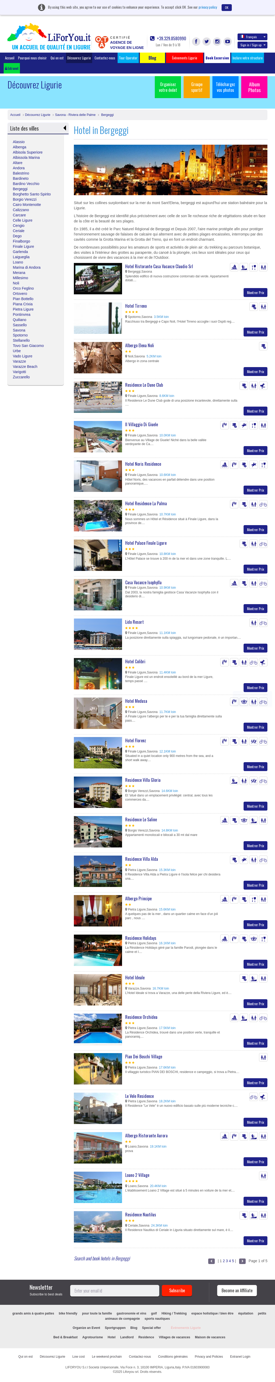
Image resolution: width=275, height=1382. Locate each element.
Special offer (151, 1328)
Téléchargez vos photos (225, 87)
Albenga (19, 147)
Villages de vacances (174, 1337)
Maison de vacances (210, 1337)
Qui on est (57, 57)
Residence (146, 1337)
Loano (18, 262)
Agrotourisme (92, 1337)
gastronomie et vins (131, 1313)
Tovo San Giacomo (28, 346)
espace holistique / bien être (212, 1313)
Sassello (20, 325)
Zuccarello (21, 377)
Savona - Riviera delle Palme (75, 115)
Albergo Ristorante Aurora (146, 1135)
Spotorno (20, 335)
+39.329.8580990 (168, 39)
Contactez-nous (105, 57)
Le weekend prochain (107, 1356)
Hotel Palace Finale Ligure (146, 543)
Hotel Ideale (135, 977)
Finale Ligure (23, 246)
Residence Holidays (140, 938)
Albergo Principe (138, 898)
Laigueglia (21, 257)
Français (253, 36)
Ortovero (20, 293)
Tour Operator (128, 57)
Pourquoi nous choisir (32, 57)
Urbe (17, 351)
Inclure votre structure (248, 57)
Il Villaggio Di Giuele (141, 424)
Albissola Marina (26, 157)
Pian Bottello (23, 299)
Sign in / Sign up (253, 45)
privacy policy (208, 7)
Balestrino (21, 173)
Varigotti (19, 372)
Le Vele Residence (139, 1096)
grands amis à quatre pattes (33, 1313)
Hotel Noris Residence (143, 464)
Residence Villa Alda (141, 859)
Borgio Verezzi (24, 199)
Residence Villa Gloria (143, 780)
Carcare (19, 215)
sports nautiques (157, 1319)
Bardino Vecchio (26, 184)
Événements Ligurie (186, 1328)
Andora (19, 168)
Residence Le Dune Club (144, 385)
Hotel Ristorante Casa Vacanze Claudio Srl (159, 266)
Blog (134, 1328)
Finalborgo (21, 241)
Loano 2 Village (137, 1175)
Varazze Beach (25, 366)
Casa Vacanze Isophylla (143, 582)
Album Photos (254, 87)
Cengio (18, 225)
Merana (19, 273)
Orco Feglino (23, 288)
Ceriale (18, 231)
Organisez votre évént (168, 87)
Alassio (19, 142)
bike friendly (68, 1313)
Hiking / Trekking (174, 1313)
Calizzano (21, 210)
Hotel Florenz (135, 740)
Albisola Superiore (28, 152)
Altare (18, 163)
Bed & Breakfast (65, 1337)
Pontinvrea (21, 314)
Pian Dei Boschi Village (143, 1056)
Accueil (9, 57)
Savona (19, 330)
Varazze (19, 361)
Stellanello (21, 340)
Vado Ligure (22, 356)
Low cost (78, 1356)
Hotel (112, 1337)
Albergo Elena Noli (139, 345)
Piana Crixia (22, 304)
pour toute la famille (97, 1313)
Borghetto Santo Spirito (32, 194)
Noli (16, 283)
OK (226, 7)
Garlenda (20, 252)
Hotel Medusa (136, 701)
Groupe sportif (196, 87)
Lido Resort (134, 622)
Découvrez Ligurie (79, 57)
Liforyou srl (131, 1372)
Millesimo (20, 278)
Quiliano (19, 320)
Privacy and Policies (209, 1356)
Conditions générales (173, 1356)
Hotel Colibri (135, 661)
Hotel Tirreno (136, 306)
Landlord (127, 1337)
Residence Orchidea (141, 1017)
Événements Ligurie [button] (184, 57)
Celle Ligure (22, 220)
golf (154, 1313)
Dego (17, 236)
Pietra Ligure (23, 309)
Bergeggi (107, 115)
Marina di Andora (27, 267)
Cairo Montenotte (27, 205)
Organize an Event (86, 1328)
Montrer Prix (255, 292)
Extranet (12, 68)
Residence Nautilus (140, 1214)
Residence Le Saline (141, 819)
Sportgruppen (115, 1328)
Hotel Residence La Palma (146, 503)
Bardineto (21, 178)
